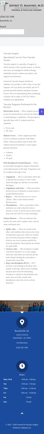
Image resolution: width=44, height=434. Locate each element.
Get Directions (22, 343)
